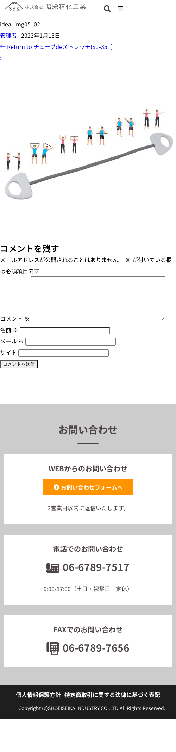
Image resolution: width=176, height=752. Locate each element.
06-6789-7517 (88, 586)
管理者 (8, 35)
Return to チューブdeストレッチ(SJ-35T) (56, 46)
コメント (15, 282)
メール (12, 360)
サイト (8, 372)
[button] (120, 8)
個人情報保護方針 (38, 714)
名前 (9, 349)
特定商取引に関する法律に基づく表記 (112, 714)
